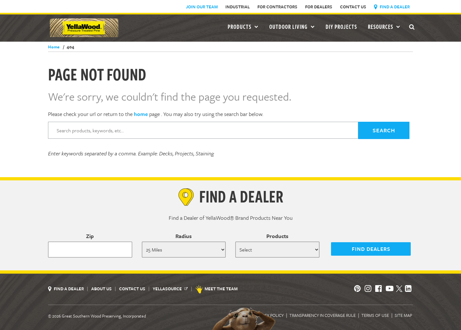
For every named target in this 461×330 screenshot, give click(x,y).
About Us (102, 288)
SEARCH (384, 130)
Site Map (403, 315)
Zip (90, 236)
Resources (384, 26)
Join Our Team (202, 7)
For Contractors (277, 7)
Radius (183, 236)
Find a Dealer (392, 7)
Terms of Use (375, 315)
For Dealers (318, 7)
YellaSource (170, 288)
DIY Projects (341, 26)
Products (277, 236)
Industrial (237, 7)
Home (54, 47)
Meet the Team (217, 288)
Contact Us (353, 7)
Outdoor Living (292, 26)
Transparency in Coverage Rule (322, 315)
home (141, 114)
